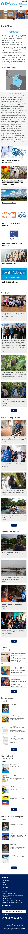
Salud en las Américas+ (11, 67)
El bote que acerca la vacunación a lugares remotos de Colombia (14, 516)
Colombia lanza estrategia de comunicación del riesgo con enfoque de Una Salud (13, 401)
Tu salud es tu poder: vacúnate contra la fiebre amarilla (18, 788)
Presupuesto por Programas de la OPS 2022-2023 (17, 857)
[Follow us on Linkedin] (15, 918)
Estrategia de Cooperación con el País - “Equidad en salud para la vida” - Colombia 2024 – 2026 (18, 837)
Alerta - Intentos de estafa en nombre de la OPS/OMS (12, 890)
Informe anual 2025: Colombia (16, 706)
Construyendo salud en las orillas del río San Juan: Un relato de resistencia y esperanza (13, 604)
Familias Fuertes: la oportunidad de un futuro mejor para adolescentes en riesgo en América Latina (13, 631)
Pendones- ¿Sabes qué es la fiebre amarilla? (17, 799)
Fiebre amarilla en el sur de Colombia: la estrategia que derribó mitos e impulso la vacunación (13, 465)
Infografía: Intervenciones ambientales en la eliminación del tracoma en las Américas (17, 778)
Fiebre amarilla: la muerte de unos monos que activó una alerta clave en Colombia (13, 491)
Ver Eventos (4, 650)
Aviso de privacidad (6, 898)
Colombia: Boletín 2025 (15, 766)
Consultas (4, 908)
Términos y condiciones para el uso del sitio (12, 902)
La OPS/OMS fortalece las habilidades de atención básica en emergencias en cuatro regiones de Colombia (14, 314)
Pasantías (4, 884)
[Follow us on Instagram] (9, 918)
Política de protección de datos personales (12, 900)
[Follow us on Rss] (21, 918)
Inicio (2, 22)
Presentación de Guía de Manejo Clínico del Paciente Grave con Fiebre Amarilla (18, 668)
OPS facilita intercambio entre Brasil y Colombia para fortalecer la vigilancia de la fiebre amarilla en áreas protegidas (14, 374)
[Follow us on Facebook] (6, 918)
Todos (3, 701)
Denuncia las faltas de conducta (14, 911)
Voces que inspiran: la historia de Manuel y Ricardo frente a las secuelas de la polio (14, 438)
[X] (3, 918)
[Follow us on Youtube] (12, 918)
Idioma (24, 1)
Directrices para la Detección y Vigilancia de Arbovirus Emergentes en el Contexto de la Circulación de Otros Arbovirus (17, 740)
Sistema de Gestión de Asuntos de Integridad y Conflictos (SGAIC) (13, 895)
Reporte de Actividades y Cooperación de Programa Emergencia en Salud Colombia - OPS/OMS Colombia (18, 847)
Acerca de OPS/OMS (7, 880)
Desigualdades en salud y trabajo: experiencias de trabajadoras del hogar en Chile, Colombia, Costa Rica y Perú (17, 718)
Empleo (3, 882)
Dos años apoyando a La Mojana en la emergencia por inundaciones (12, 578)
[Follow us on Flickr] (18, 918)
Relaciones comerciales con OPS (9, 893)
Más (14, 410)
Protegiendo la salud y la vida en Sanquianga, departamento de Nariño (12, 553)
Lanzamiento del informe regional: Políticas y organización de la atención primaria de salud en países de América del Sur (18, 681)
